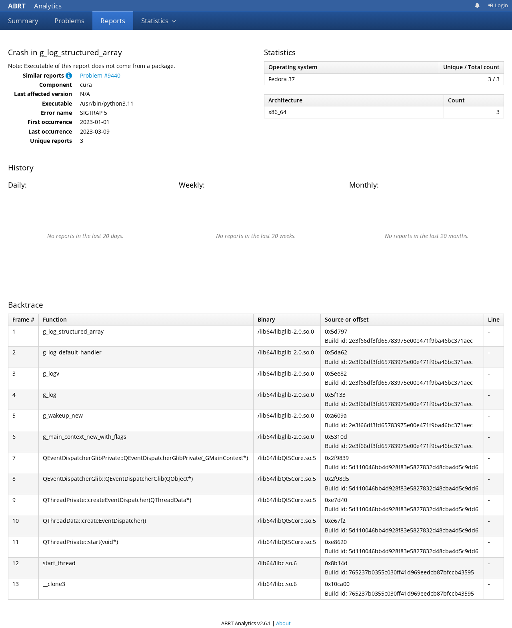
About (283, 623)
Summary (23, 20)
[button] (69, 75)
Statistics (158, 20)
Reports (112, 20)
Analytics (35, 5)
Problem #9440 (100, 75)
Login (498, 5)
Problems (69, 20)
